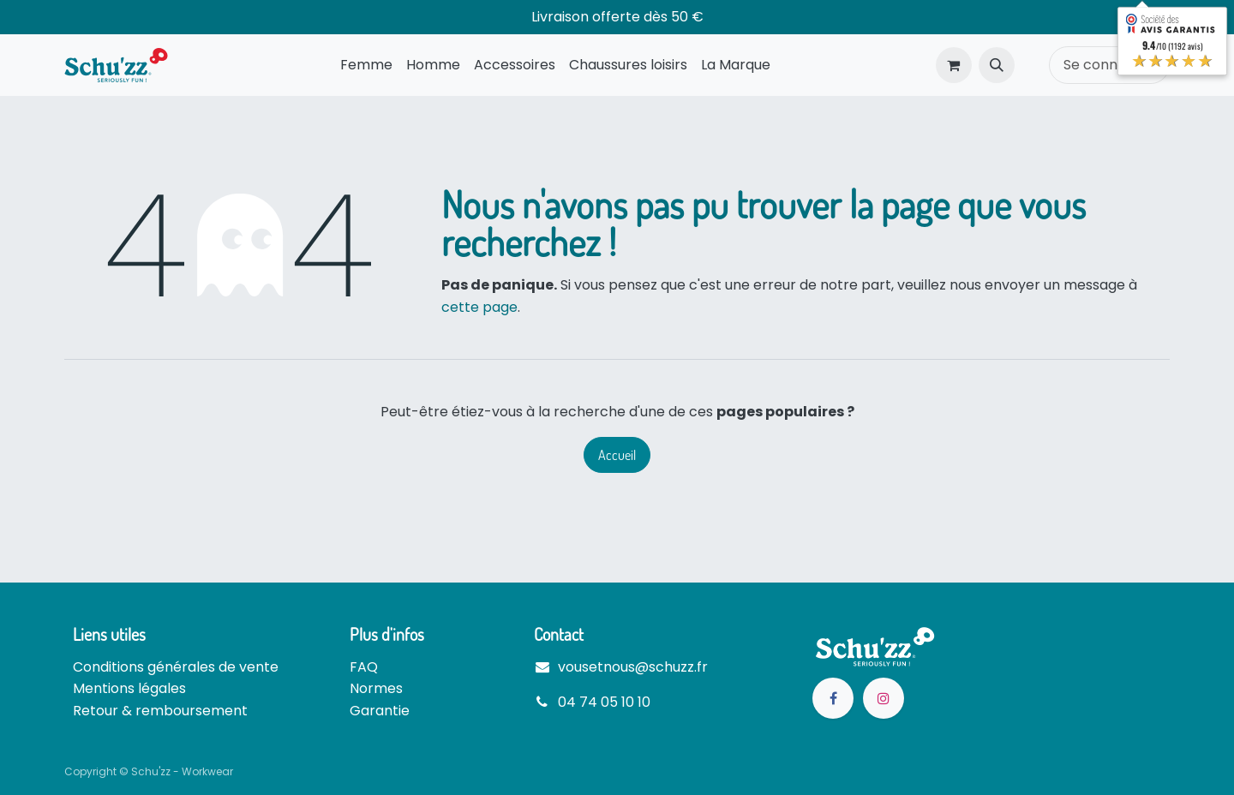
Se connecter (1109, 65)
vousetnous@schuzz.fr (633, 667)
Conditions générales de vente (176, 667)
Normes (376, 688)
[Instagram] (883, 698)
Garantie (380, 710)
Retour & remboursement (160, 710)
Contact (559, 634)
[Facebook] (833, 698)
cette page (479, 307)
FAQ (364, 667)
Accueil (617, 454)
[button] (997, 65)
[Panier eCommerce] (954, 65)
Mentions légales (129, 688)
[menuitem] (366, 65)
